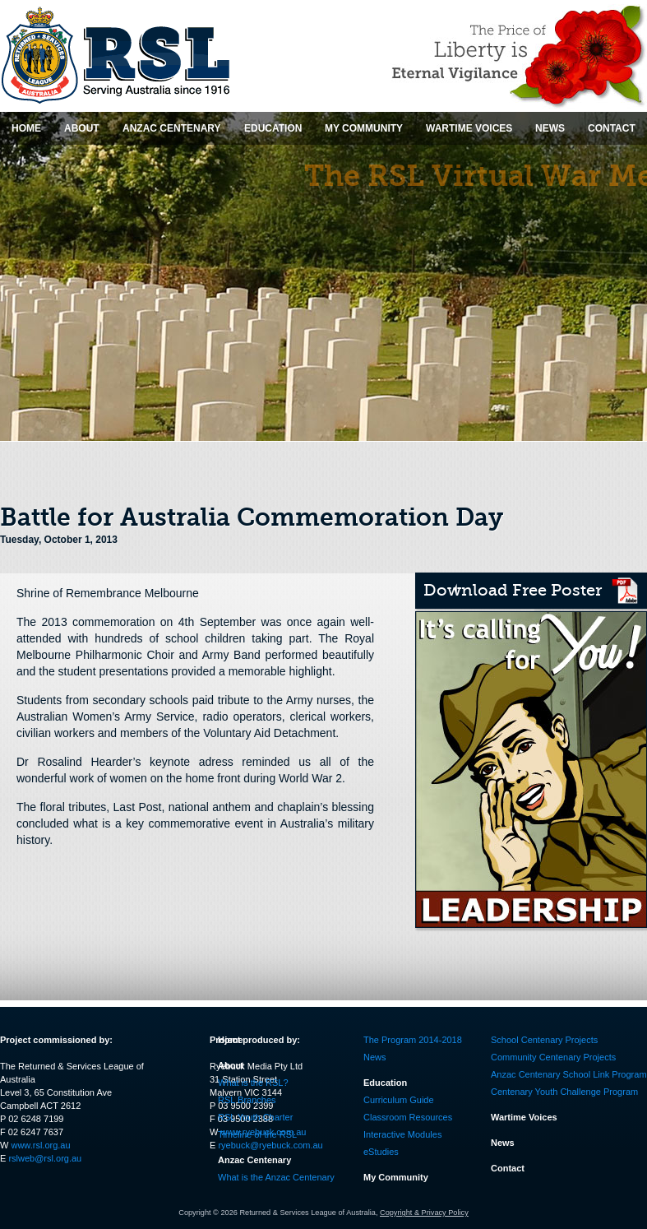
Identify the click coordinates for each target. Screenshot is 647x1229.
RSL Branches (247, 1100)
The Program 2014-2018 (412, 1040)
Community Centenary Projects (553, 1057)
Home (230, 1040)
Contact (508, 1168)
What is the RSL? (253, 1083)
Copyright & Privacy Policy (424, 1212)
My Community (395, 1177)
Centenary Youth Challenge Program (564, 1092)
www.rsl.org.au (40, 1145)
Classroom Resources (407, 1117)
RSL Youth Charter (255, 1117)
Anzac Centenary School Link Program (569, 1074)
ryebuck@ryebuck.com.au (270, 1145)
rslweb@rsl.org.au (44, 1158)
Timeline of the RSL (257, 1134)
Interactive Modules (402, 1134)
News (374, 1057)
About (231, 1065)
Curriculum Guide (398, 1100)
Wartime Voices (524, 1117)
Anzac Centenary (254, 1160)
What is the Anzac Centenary (276, 1177)
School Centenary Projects (544, 1040)
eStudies (381, 1152)
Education (385, 1083)
